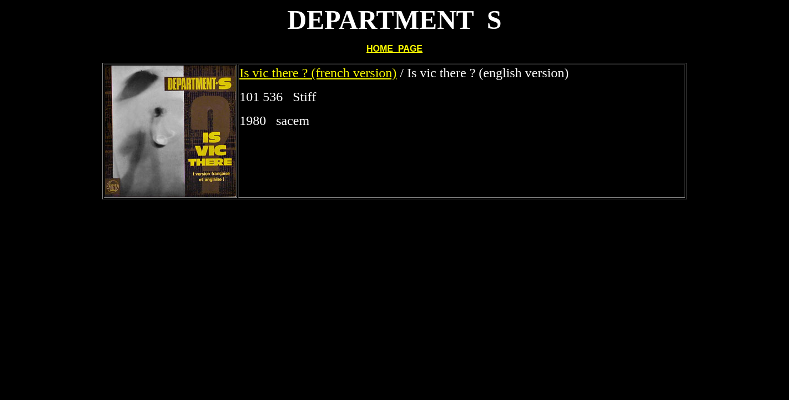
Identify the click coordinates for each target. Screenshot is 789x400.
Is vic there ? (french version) (317, 73)
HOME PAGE (394, 48)
